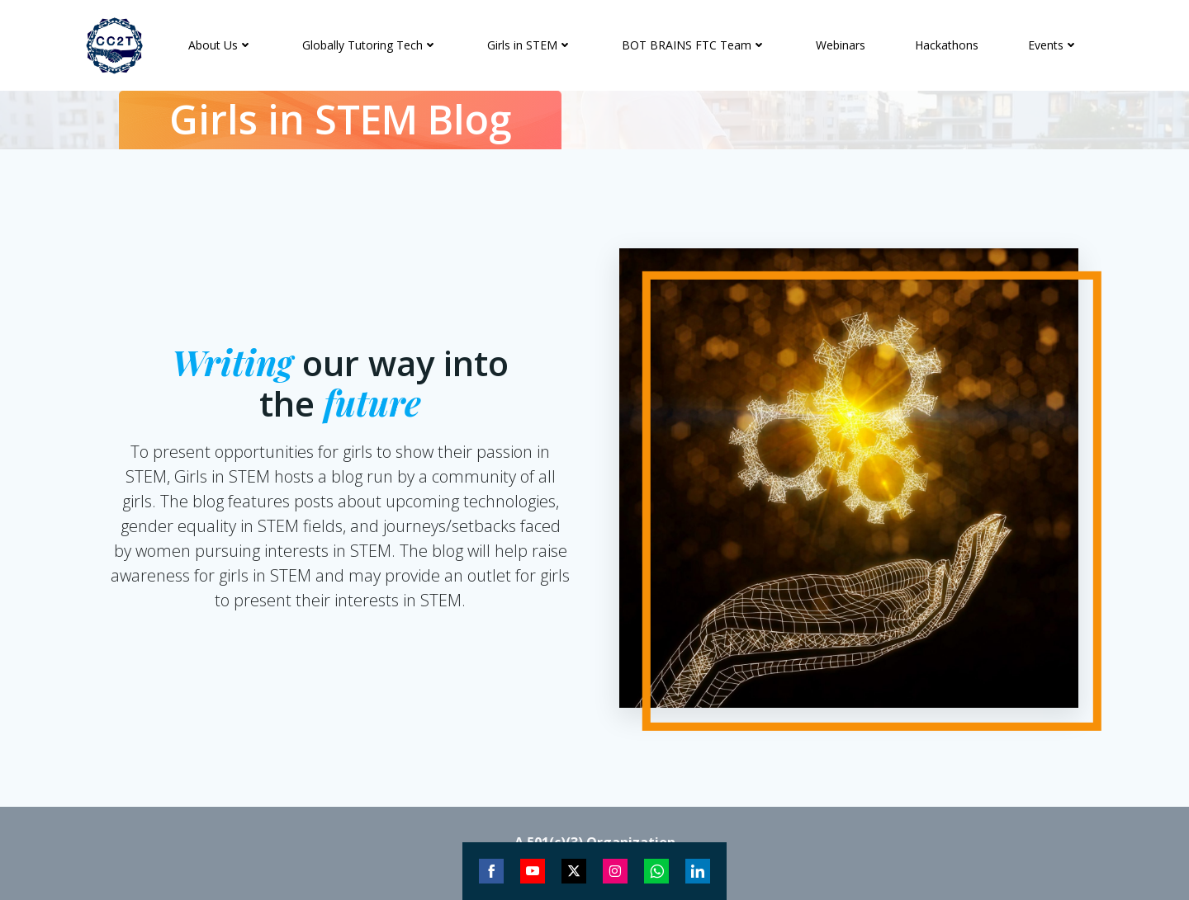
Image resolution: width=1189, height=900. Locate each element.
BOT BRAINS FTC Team (694, 45)
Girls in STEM (529, 45)
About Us (220, 45)
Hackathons (946, 45)
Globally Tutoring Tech (370, 45)
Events (1053, 45)
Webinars (840, 45)
